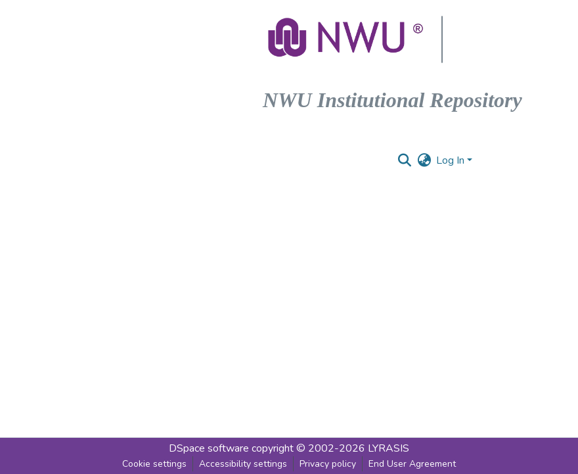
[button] (347, 39)
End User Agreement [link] (412, 464)
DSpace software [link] (209, 448)
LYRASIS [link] (388, 448)
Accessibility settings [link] (243, 464)
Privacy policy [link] (328, 464)
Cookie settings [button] (154, 464)
